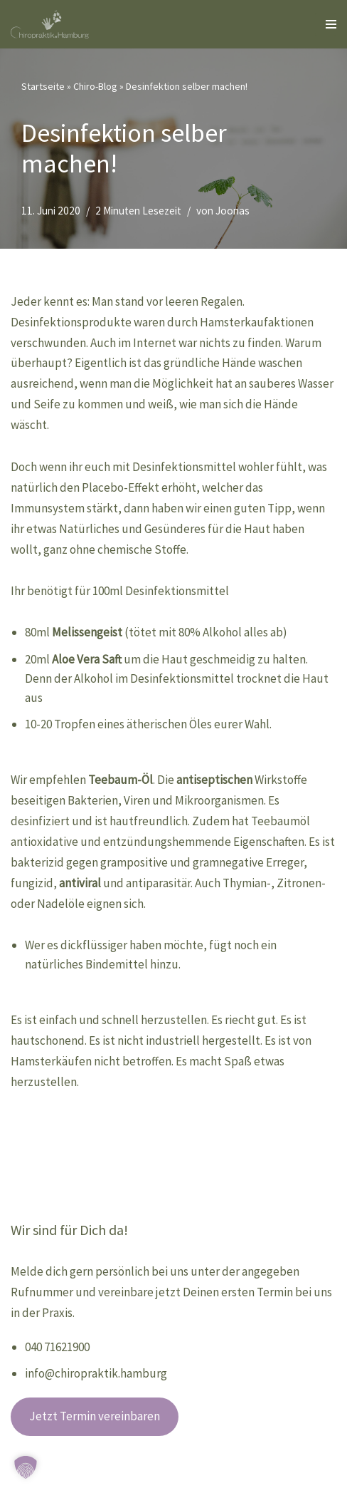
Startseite (43, 86)
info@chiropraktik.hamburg (96, 1373)
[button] (25, 1467)
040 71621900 (57, 1347)
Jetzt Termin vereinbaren (94, 1416)
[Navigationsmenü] (325, 24)
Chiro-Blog (95, 86)
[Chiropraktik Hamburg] (53, 24)
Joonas (232, 210)
